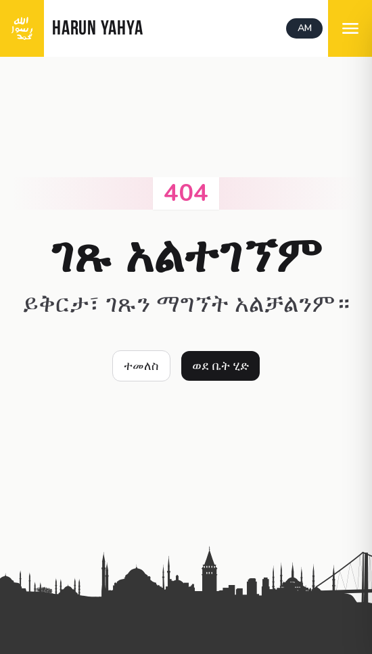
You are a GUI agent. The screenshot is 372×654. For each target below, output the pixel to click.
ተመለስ (141, 366)
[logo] (22, 28)
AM (305, 28)
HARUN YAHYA (97, 29)
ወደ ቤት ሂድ (220, 366)
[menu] (350, 28)
